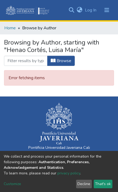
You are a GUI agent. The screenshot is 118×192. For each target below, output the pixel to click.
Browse (61, 61)
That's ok (103, 183)
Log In (91, 10)
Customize (12, 183)
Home (10, 28)
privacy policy (68, 173)
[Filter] (26, 61)
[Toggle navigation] (107, 10)
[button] (79, 10)
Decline (83, 183)
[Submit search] (71, 10)
